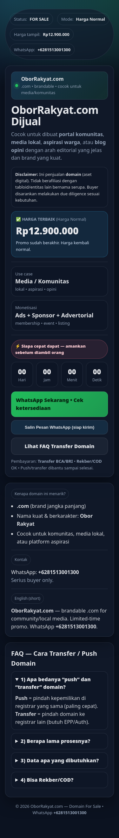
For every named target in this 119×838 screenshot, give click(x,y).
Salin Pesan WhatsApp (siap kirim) (59, 427)
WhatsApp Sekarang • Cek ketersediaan (49, 404)
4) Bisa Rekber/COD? (47, 779)
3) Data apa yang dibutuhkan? (60, 760)
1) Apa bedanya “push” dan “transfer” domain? (53, 683)
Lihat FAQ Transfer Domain (59, 446)
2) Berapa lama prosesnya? (55, 741)
